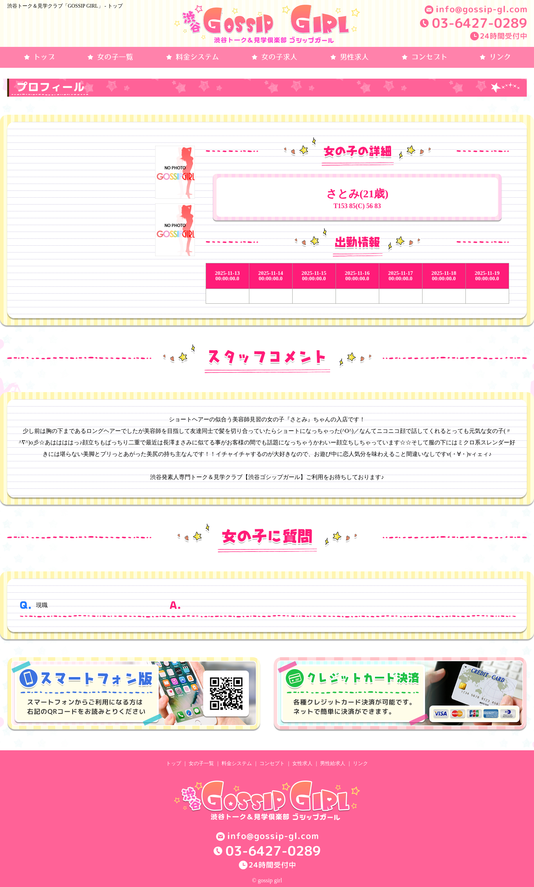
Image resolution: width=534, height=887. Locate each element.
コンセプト (272, 763)
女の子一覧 (201, 763)
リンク (360, 763)
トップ (173, 763)
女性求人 (302, 763)
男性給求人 (332, 763)
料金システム (237, 763)
